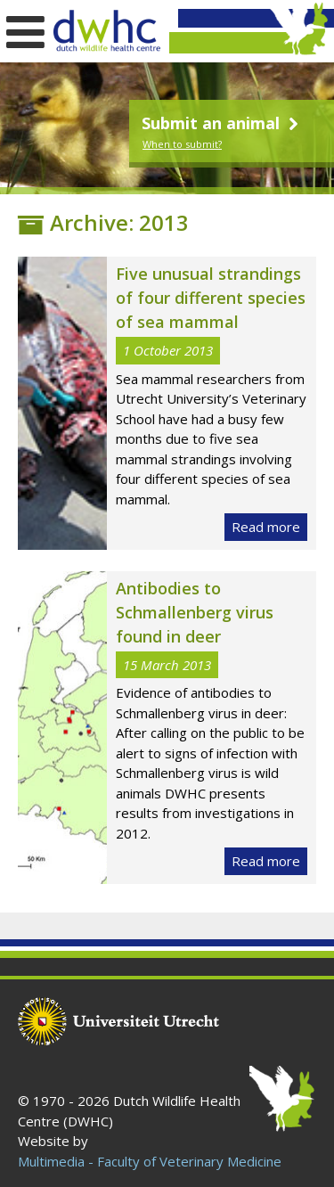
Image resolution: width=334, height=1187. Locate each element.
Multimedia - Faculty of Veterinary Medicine (149, 1161)
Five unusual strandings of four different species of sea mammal (210, 297)
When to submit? (182, 144)
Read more (266, 527)
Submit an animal (222, 123)
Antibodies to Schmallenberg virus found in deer (194, 612)
